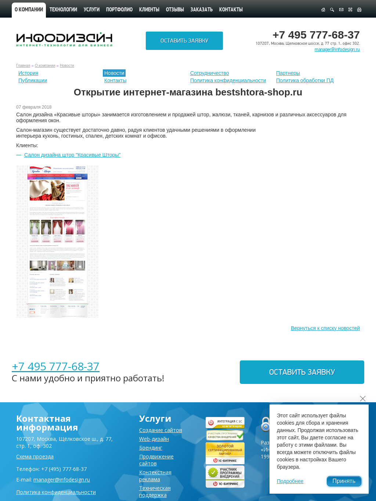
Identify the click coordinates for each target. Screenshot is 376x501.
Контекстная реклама (155, 476)
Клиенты (149, 10)
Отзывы (175, 10)
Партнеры (288, 73)
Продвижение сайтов (156, 460)
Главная (23, 65)
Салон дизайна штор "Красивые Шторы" (72, 155)
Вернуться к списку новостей (325, 328)
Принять (344, 481)
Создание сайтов (160, 429)
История (28, 73)
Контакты (231, 10)
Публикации (32, 80)
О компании (29, 10)
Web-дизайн (154, 438)
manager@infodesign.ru (337, 49)
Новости (67, 65)
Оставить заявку (184, 40)
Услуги (92, 10)
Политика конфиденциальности (228, 80)
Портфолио (119, 10)
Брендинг (150, 447)
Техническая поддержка (155, 491)
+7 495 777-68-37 (56, 366)
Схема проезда (35, 456)
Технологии (63, 10)
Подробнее (290, 481)
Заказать (202, 10)
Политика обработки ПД (305, 80)
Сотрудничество (209, 73)
